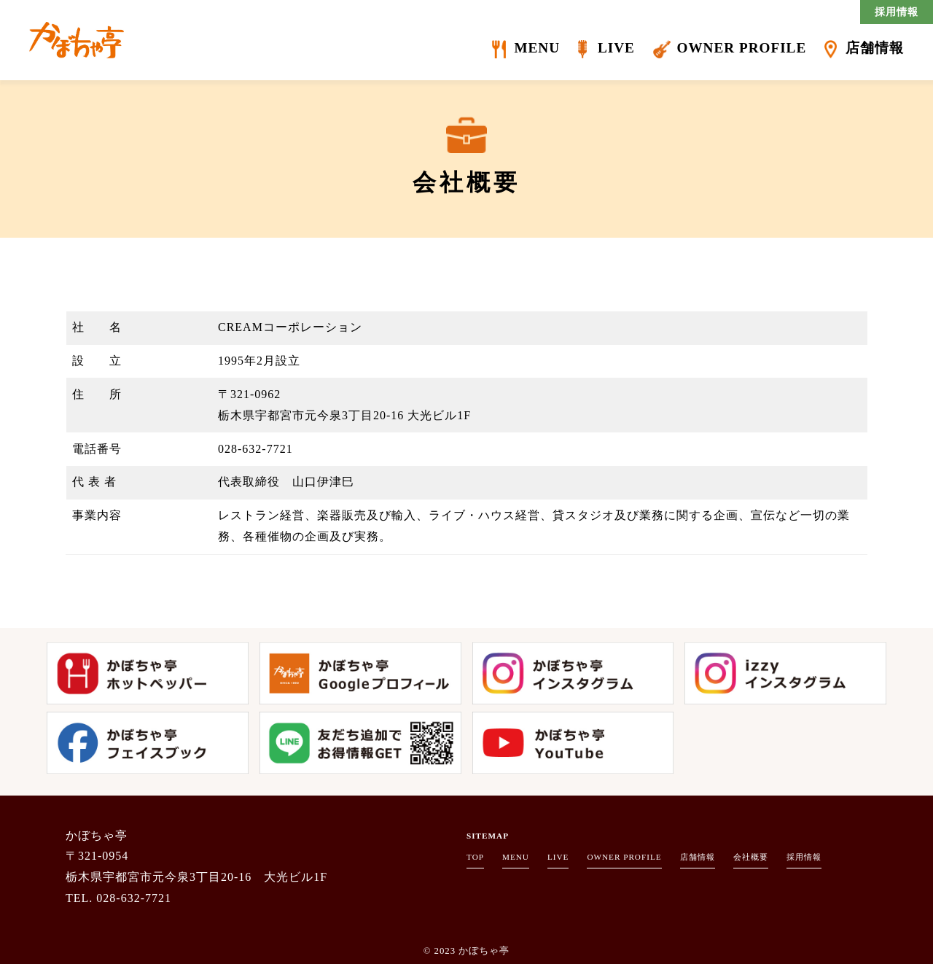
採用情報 (896, 12)
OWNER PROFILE (741, 47)
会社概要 (750, 856)
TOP (475, 856)
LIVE (616, 47)
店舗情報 (875, 47)
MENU (537, 47)
